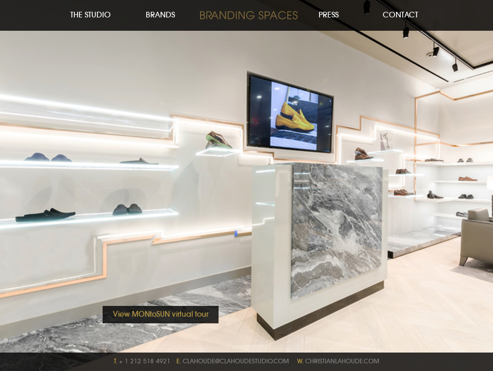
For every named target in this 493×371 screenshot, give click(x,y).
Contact (400, 15)
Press (329, 15)
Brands (160, 15)
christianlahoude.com (342, 362)
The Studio (90, 15)
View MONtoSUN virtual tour (160, 314)
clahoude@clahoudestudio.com (236, 362)
